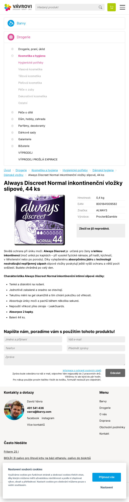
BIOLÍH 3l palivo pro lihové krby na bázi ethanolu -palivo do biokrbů (47, 458)
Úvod (7, 170)
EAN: (81, 204)
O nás (103, 414)
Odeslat (115, 373)
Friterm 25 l (11, 451)
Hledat (100, 7)
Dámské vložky (13, 175)
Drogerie (23, 37)
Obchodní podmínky (112, 427)
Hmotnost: (84, 197)
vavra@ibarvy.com (39, 411)
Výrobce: (83, 216)
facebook (33, 418)
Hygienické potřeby (75, 170)
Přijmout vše (107, 477)
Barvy (21, 23)
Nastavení (106, 487)
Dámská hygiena (103, 170)
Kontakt (104, 433)
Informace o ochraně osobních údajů (82, 370)
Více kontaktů (36, 424)
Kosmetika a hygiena (45, 170)
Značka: (83, 210)
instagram (48, 418)
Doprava (104, 420)
